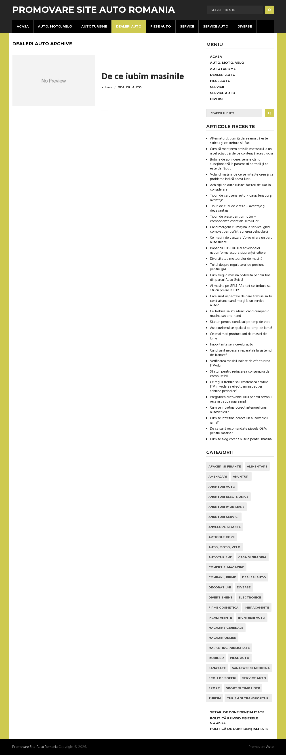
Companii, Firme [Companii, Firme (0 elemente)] (222, 577)
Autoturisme (94, 26)
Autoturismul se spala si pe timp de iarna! (241, 328)
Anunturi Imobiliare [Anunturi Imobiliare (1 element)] (226, 506)
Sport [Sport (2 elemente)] (214, 688)
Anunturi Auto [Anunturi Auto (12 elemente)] (221, 486)
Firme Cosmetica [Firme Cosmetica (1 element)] (223, 607)
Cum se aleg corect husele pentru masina (241, 439)
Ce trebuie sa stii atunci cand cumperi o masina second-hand (239, 314)
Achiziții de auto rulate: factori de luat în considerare (240, 187)
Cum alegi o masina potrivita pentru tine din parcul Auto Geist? (240, 277)
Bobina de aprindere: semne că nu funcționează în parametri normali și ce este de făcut (239, 164)
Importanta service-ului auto (231, 344)
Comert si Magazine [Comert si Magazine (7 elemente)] (226, 567)
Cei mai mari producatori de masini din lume (238, 336)
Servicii (187, 26)
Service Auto (215, 26)
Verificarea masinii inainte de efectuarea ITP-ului (240, 363)
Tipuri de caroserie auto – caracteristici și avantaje (241, 198)
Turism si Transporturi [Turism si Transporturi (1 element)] (248, 698)
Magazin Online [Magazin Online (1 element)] (222, 637)
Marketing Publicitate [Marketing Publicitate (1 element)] (229, 648)
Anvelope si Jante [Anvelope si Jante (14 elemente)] (224, 527)
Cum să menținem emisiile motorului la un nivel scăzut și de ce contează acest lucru (241, 151)
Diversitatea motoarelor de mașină (236, 259)
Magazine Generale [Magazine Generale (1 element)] (225, 627)
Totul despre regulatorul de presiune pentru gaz (237, 267)
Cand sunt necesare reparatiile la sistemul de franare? (241, 353)
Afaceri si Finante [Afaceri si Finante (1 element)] (224, 466)
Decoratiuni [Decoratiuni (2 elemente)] (219, 587)
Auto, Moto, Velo (55, 26)
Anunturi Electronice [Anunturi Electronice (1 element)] (228, 496)
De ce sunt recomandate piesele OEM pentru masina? (238, 431)
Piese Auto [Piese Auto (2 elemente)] (239, 658)
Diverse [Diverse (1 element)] (244, 587)
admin (106, 87)
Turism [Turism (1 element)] (214, 698)
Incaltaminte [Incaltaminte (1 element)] (220, 617)
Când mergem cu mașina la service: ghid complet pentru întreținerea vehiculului (240, 229)
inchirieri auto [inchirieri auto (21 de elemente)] (251, 617)
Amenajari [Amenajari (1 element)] (217, 476)
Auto (270, 747)
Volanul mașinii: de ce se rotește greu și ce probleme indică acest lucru (241, 177)
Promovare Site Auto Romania (93, 9)
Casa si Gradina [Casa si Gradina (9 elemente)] (252, 557)
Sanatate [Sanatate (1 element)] (217, 668)
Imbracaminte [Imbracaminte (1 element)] (256, 607)
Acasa (23, 26)
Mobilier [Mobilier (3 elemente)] (216, 658)
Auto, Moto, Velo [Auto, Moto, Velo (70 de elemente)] (224, 547)
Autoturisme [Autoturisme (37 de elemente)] (220, 557)
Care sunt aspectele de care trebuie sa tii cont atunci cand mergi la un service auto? (241, 301)
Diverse (245, 26)
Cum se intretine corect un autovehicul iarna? (239, 420)
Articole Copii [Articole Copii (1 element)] (221, 537)
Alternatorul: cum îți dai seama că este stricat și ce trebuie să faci (239, 141)
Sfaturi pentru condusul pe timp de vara (240, 322)
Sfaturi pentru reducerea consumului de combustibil (239, 374)
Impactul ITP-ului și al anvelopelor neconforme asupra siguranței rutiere (238, 250)
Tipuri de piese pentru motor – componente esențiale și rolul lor (234, 219)
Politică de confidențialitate (239, 729)
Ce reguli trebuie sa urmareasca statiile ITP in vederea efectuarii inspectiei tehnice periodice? (239, 386)
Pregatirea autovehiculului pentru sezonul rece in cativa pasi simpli (241, 399)
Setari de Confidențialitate (237, 712)
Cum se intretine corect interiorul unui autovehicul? (238, 410)
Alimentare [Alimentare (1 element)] (257, 466)
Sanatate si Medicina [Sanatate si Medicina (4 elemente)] (251, 668)
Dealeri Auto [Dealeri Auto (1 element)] (254, 577)
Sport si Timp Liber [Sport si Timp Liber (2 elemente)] (243, 688)
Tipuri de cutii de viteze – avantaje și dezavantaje (237, 208)
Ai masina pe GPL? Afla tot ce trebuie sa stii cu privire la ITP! (240, 288)
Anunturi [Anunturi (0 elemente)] (241, 476)
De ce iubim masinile (142, 77)
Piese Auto (160, 26)
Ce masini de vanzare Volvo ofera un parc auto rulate (241, 240)
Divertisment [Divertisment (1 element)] (220, 597)
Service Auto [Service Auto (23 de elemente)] (254, 678)
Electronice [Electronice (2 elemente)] (250, 597)
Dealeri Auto (128, 26)
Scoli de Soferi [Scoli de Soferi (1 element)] (222, 678)
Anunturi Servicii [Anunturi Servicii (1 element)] (223, 517)
